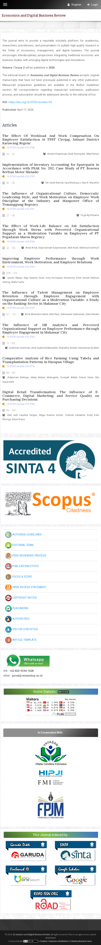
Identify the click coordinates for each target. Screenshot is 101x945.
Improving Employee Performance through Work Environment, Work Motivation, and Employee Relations (50, 260)
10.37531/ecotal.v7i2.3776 (21, 366)
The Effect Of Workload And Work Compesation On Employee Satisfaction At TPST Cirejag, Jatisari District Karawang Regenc (50, 139)
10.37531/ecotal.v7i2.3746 (21, 147)
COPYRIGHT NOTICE (21, 597)
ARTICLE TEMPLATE (21, 639)
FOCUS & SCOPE (18, 576)
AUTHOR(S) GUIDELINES (23, 534)
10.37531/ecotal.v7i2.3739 (21, 176)
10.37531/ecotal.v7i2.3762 (21, 337)
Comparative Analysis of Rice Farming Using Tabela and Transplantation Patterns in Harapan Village (50, 360)
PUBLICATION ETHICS (22, 566)
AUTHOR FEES (17, 618)
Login (92, 4)
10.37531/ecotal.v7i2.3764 (21, 241)
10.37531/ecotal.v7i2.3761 (21, 209)
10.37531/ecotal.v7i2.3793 (21, 266)
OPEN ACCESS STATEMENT (25, 587)
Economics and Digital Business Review (34, 15)
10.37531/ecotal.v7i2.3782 (21, 404)
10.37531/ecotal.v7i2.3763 (21, 308)
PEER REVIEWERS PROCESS (25, 555)
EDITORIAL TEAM (19, 545)
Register (74, 4)
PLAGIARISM (16, 608)
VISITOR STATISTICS (21, 629)
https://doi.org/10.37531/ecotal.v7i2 (30, 102)
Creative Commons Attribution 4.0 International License (66, 941)
